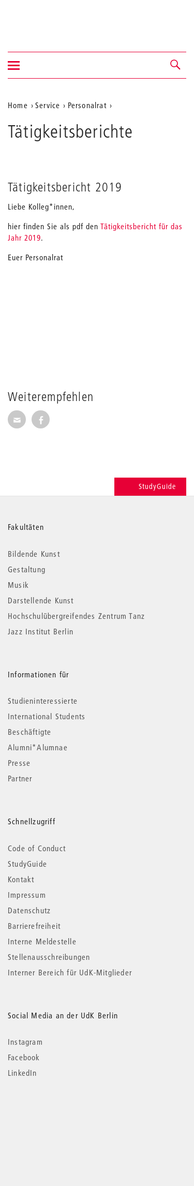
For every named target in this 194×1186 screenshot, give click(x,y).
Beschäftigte (29, 732)
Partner (20, 778)
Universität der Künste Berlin (48, 19)
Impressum (27, 895)
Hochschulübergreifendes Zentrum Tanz (76, 616)
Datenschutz (29, 910)
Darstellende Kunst (41, 600)
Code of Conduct (37, 848)
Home (18, 105)
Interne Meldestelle (42, 941)
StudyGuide (150, 486)
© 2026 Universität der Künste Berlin (62, 1116)
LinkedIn (22, 1073)
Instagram (25, 1041)
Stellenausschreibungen (49, 957)
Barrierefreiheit (34, 926)
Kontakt (21, 879)
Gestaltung (27, 569)
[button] (176, 65)
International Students (46, 716)
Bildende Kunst (34, 553)
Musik (18, 585)
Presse (19, 763)
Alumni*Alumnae (38, 747)
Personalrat (87, 105)
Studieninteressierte (43, 700)
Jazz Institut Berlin (40, 631)
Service (47, 105)
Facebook (24, 1057)
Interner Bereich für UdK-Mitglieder (70, 972)
